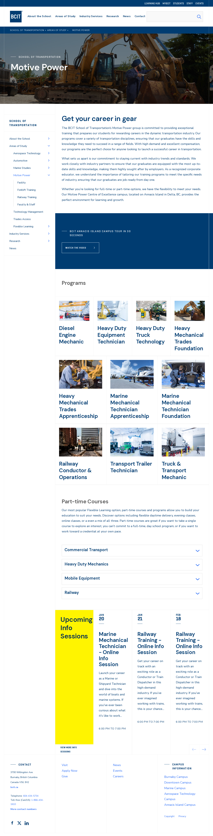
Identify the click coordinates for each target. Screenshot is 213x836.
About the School (19, 139)
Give (65, 779)
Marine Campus (175, 791)
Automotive (20, 161)
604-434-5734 (30, 798)
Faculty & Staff (26, 204)
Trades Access (22, 219)
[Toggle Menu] (48, 138)
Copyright (169, 819)
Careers (118, 779)
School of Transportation (23, 123)
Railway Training (26, 197)
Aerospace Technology (26, 153)
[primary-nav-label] (39, 16)
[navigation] (19, 16)
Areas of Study (18, 146)
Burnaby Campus (176, 780)
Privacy (182, 819)
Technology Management (28, 212)
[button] (204, 752)
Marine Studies (22, 168)
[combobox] (175, 16)
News (12, 248)
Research (14, 241)
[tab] (132, 551)
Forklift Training (26, 190)
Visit (65, 768)
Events (117, 774)
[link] (113, 685)
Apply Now (69, 774)
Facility (21, 182)
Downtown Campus (177, 785)
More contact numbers (23, 812)
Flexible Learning (23, 226)
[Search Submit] (199, 16)
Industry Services (19, 234)
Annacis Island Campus (180, 808)
